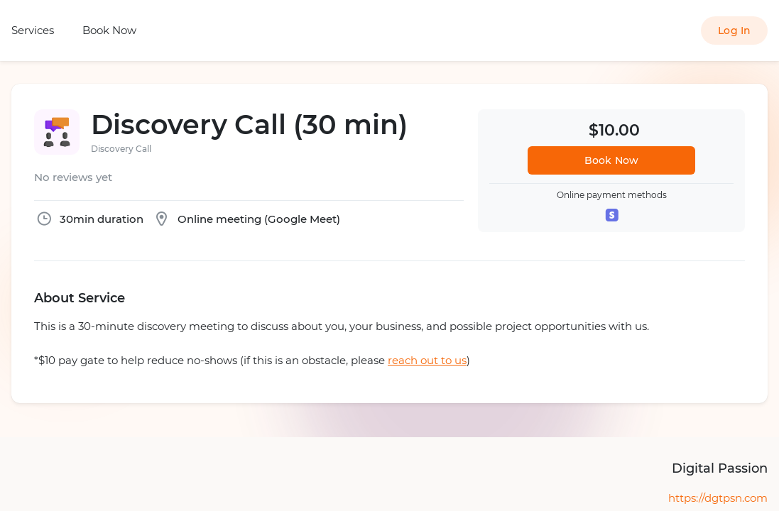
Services (32, 30)
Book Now (109, 30)
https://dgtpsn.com (718, 498)
